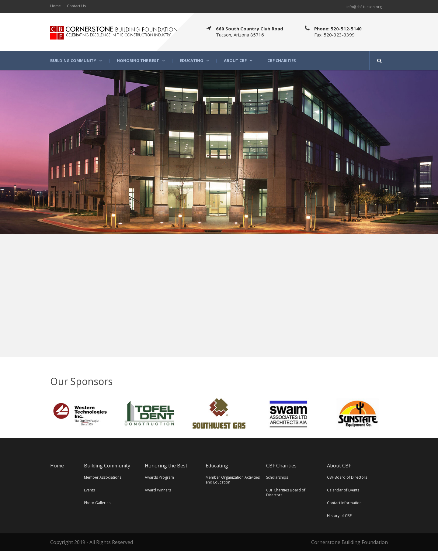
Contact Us (76, 6)
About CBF (235, 61)
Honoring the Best (138, 61)
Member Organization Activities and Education (233, 480)
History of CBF (339, 515)
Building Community (73, 61)
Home (55, 6)
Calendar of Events (343, 490)
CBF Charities (281, 61)
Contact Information (344, 502)
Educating (191, 61)
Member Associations (102, 477)
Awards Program (159, 477)
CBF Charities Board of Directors (285, 492)
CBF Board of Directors (347, 477)
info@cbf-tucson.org (364, 6)
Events (89, 490)
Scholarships (277, 477)
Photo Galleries (97, 502)
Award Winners (158, 490)
